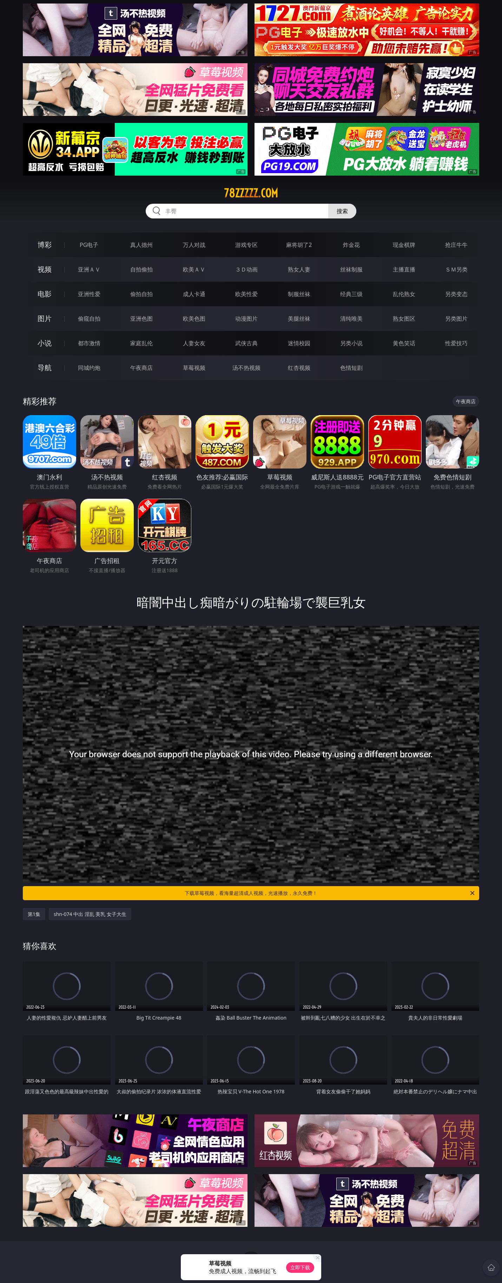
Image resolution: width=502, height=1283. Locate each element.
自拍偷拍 (141, 269)
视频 (45, 269)
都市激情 (89, 343)
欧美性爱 (246, 294)
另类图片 (456, 318)
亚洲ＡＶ (89, 269)
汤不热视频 (246, 368)
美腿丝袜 (299, 318)
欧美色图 (194, 318)
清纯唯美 (351, 318)
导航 (45, 367)
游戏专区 (246, 245)
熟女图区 (404, 318)
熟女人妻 (299, 269)
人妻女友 (194, 343)
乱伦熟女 (404, 294)
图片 (45, 318)
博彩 (45, 244)
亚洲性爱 (89, 294)
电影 (45, 294)
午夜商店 (141, 368)
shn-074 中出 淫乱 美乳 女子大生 (90, 914)
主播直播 (404, 269)
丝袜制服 (351, 269)
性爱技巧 (456, 343)
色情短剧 (351, 368)
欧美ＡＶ (194, 269)
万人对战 (194, 245)
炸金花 (351, 245)
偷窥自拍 (89, 318)
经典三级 (351, 294)
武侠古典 (246, 343)
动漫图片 (246, 318)
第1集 (34, 914)
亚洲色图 (141, 318)
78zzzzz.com (251, 193)
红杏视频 (299, 368)
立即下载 (300, 1267)
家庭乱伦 (141, 343)
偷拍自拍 (141, 294)
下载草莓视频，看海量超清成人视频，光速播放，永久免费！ (330, 893)
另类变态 (456, 294)
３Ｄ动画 (246, 269)
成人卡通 (194, 294)
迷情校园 (299, 343)
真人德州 (141, 245)
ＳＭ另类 (456, 269)
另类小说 (351, 343)
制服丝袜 (299, 294)
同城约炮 (89, 368)
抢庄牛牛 (456, 245)
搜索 (342, 211)
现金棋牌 (404, 245)
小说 (45, 343)
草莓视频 (194, 368)
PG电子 (89, 245)
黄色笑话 (404, 343)
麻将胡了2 (299, 245)
